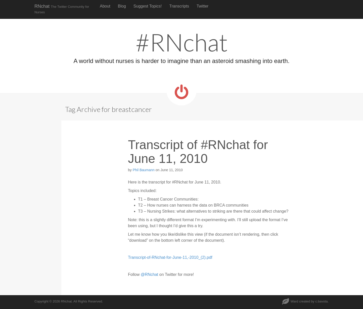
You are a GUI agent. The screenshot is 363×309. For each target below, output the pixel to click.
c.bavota (321, 301)
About (105, 6)
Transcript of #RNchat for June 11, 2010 (198, 152)
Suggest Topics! (147, 6)
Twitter (202, 6)
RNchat (61, 9)
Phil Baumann (144, 170)
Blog (122, 6)
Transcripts (179, 6)
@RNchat (149, 274)
